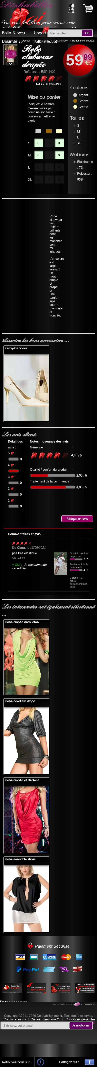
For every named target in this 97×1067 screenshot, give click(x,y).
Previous (9, 55)
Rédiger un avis (77, 519)
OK (87, 33)
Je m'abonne (80, 1025)
